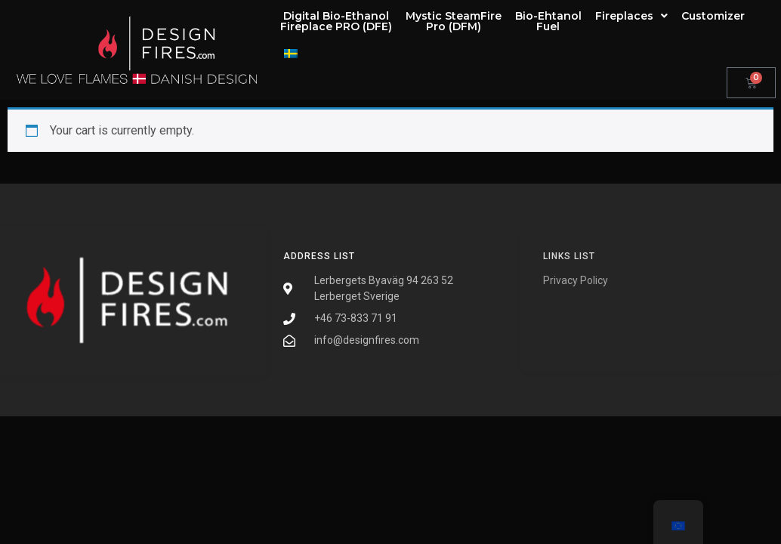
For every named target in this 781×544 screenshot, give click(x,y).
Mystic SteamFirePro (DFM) (454, 21)
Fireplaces (631, 16)
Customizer (713, 16)
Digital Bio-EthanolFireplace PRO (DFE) (336, 21)
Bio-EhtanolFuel (548, 21)
